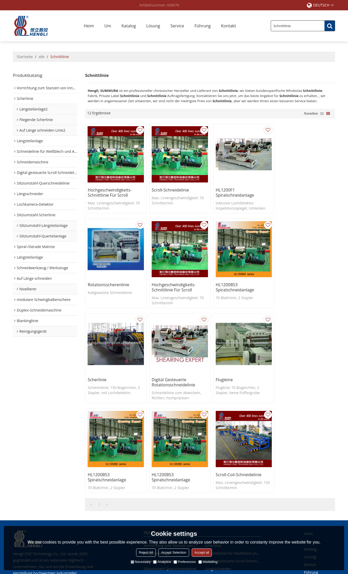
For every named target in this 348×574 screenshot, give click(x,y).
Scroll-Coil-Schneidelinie (300, 377)
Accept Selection (173, 552)
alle (42, 56)
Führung (203, 26)
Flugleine (96, 377)
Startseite (25, 56)
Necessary (141, 562)
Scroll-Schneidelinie (169, 189)
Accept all (202, 552)
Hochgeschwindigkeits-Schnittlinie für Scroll (110, 192)
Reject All (146, 552)
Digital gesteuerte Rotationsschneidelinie (299, 286)
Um (107, 26)
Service (177, 26)
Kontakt (228, 26)
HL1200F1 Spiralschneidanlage (233, 192)
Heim (89, 26)
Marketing (207, 562)
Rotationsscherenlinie (298, 189)
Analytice (162, 562)
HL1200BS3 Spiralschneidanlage (170, 286)
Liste (322, 113)
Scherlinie (223, 283)
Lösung (153, 26)
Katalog (128, 26)
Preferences (185, 562)
